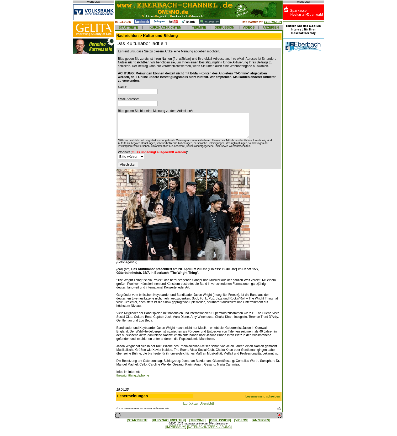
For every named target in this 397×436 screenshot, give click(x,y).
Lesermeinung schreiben (262, 396)
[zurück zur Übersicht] (198, 403)
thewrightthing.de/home (133, 375)
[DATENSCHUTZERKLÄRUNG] (209, 427)
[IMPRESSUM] (175, 427)
